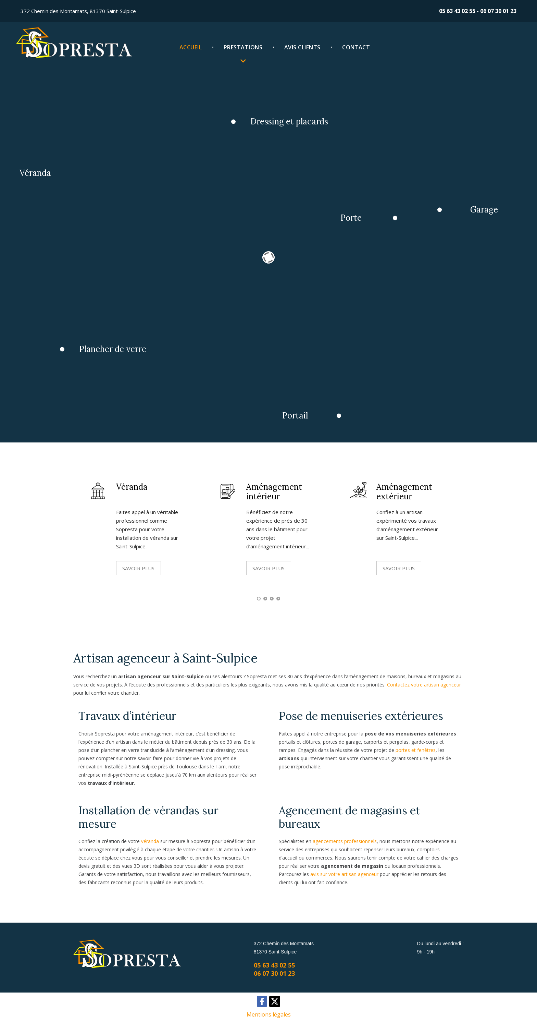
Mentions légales (269, 1014)
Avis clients (302, 47)
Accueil (190, 47)
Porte (358, 220)
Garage (494, 212)
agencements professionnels (345, 841)
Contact (356, 47)
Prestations (243, 47)
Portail (303, 424)
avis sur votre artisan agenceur (344, 874)
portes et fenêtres (416, 750)
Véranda (41, 174)
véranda (150, 841)
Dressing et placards (297, 121)
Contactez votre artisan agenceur (424, 684)
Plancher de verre (120, 356)
